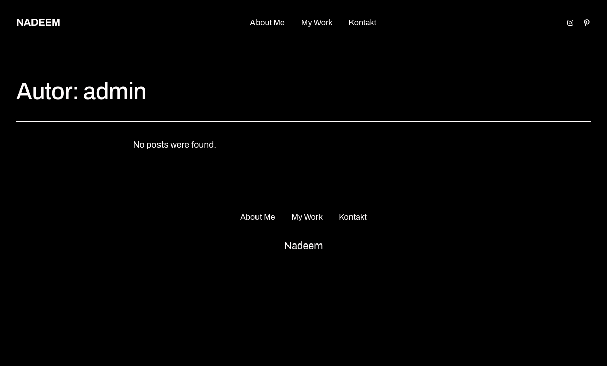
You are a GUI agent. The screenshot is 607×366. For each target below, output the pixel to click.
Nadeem (38, 22)
